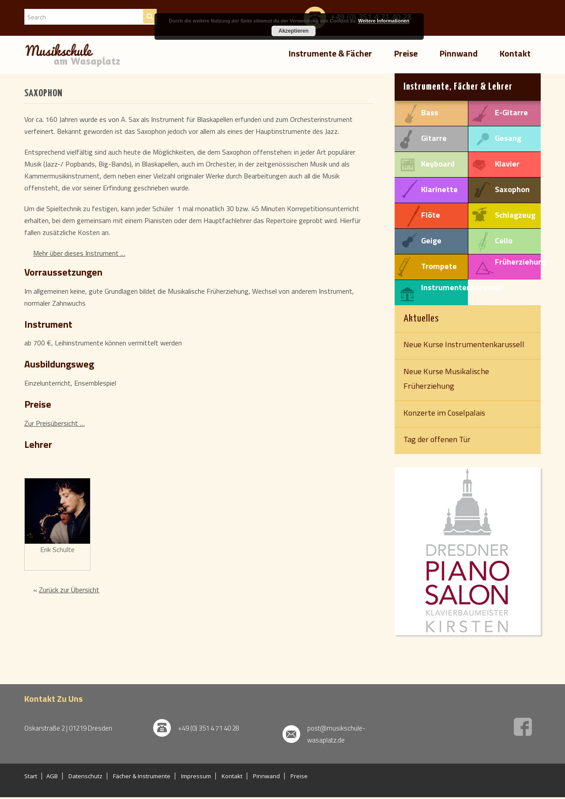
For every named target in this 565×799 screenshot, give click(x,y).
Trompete (439, 266)
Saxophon (512, 189)
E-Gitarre (511, 112)
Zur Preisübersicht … (54, 423)
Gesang (508, 138)
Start (30, 776)
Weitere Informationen (383, 20)
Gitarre (434, 138)
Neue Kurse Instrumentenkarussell (463, 344)
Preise (406, 53)
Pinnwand (459, 53)
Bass (429, 112)
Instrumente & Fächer (330, 53)
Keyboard (438, 163)
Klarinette (439, 189)
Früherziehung (521, 261)
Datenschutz (85, 776)
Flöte (430, 214)
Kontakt (515, 53)
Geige (431, 240)
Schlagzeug (515, 214)
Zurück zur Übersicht (69, 589)
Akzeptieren (294, 31)
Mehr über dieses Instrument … (79, 253)
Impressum (196, 776)
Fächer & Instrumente (141, 776)
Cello (503, 240)
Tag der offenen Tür (437, 439)
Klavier (507, 163)
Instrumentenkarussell (462, 287)
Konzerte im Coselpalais (444, 412)
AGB (52, 776)
